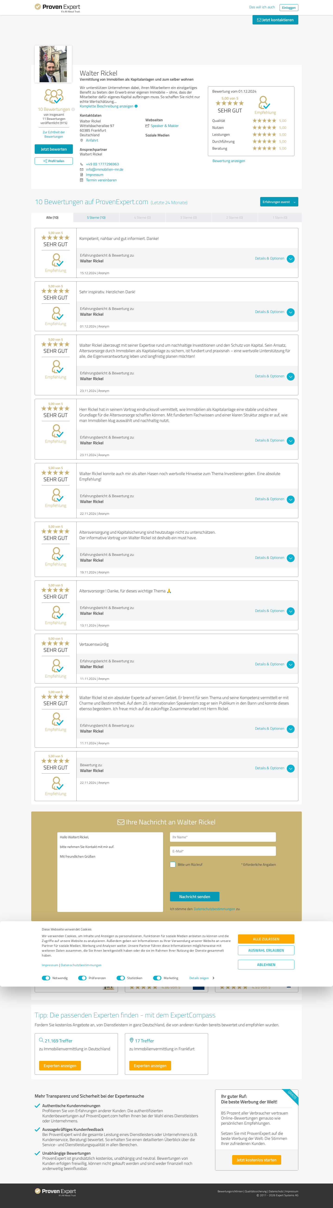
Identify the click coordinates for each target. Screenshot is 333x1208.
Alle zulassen (266, 1160)
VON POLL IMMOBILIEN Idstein (159, 966)
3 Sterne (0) (188, 217)
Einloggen (289, 7)
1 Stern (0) (279, 217)
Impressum (50, 1186)
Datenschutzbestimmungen (81, 1186)
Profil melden (213, 933)
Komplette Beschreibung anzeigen (108, 106)
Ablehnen (266, 1186)
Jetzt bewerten (54, 149)
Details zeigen (199, 1199)
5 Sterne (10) (96, 217)
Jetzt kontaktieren (275, 20)
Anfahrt (92, 140)
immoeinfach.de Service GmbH (249, 966)
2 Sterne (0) (234, 217)
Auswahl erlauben (266, 1171)
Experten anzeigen (60, 1066)
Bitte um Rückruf (190, 864)
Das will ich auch (262, 6)
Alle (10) (52, 217)
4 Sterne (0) (142, 217)
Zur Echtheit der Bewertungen (54, 134)
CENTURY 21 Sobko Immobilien (69, 966)
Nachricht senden (194, 896)
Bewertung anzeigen (229, 160)
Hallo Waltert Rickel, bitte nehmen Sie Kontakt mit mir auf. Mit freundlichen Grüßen (110, 872)
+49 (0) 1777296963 (102, 164)
